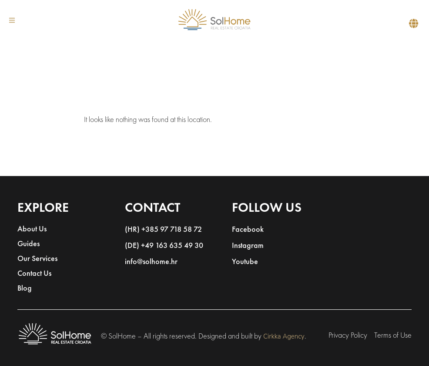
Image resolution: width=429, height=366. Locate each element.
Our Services (37, 259)
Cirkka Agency (284, 336)
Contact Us (34, 274)
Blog (24, 289)
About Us (32, 229)
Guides (28, 244)
